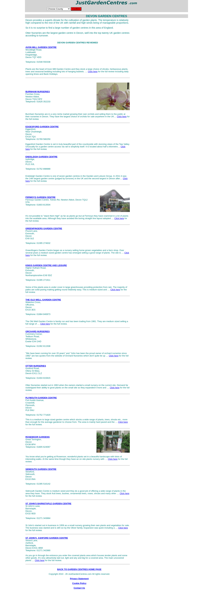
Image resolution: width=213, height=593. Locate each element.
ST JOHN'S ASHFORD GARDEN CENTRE (46, 538)
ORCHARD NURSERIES (37, 331)
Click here (93, 71)
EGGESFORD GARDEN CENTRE (42, 126)
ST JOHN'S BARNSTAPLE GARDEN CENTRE (48, 503)
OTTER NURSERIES (35, 366)
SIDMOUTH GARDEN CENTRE (40, 469)
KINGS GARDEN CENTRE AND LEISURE (46, 265)
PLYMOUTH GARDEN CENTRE (41, 397)
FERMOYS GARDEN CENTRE (40, 197)
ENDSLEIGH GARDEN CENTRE (41, 156)
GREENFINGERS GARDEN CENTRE (43, 228)
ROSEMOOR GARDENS (37, 437)
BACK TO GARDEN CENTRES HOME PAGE (79, 569)
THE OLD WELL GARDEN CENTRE (43, 299)
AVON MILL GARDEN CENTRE (41, 47)
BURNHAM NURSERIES (37, 91)
